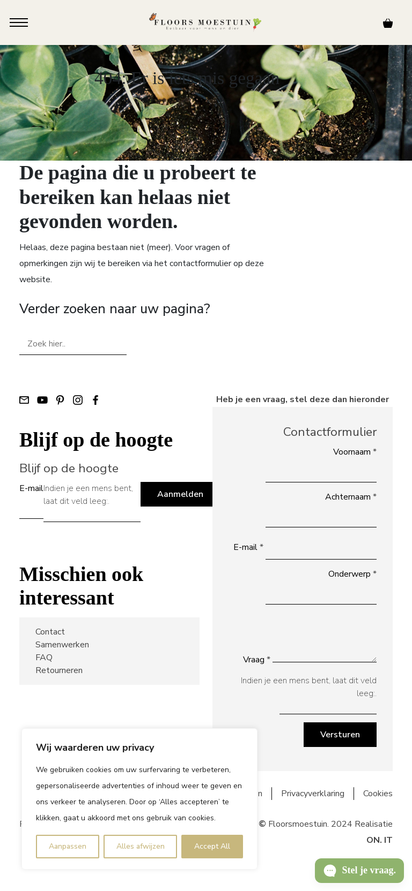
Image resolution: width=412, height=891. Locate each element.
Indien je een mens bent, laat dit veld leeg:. (88, 494)
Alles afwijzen (140, 846)
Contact (50, 632)
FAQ (44, 657)
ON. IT (379, 840)
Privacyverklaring (312, 793)
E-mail (31, 488)
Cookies (378, 793)
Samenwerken (62, 645)
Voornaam (355, 452)
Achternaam (351, 497)
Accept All (212, 846)
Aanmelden (180, 494)
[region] (139, 799)
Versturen (340, 735)
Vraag (256, 660)
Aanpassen (67, 846)
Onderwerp (352, 574)
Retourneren (59, 670)
